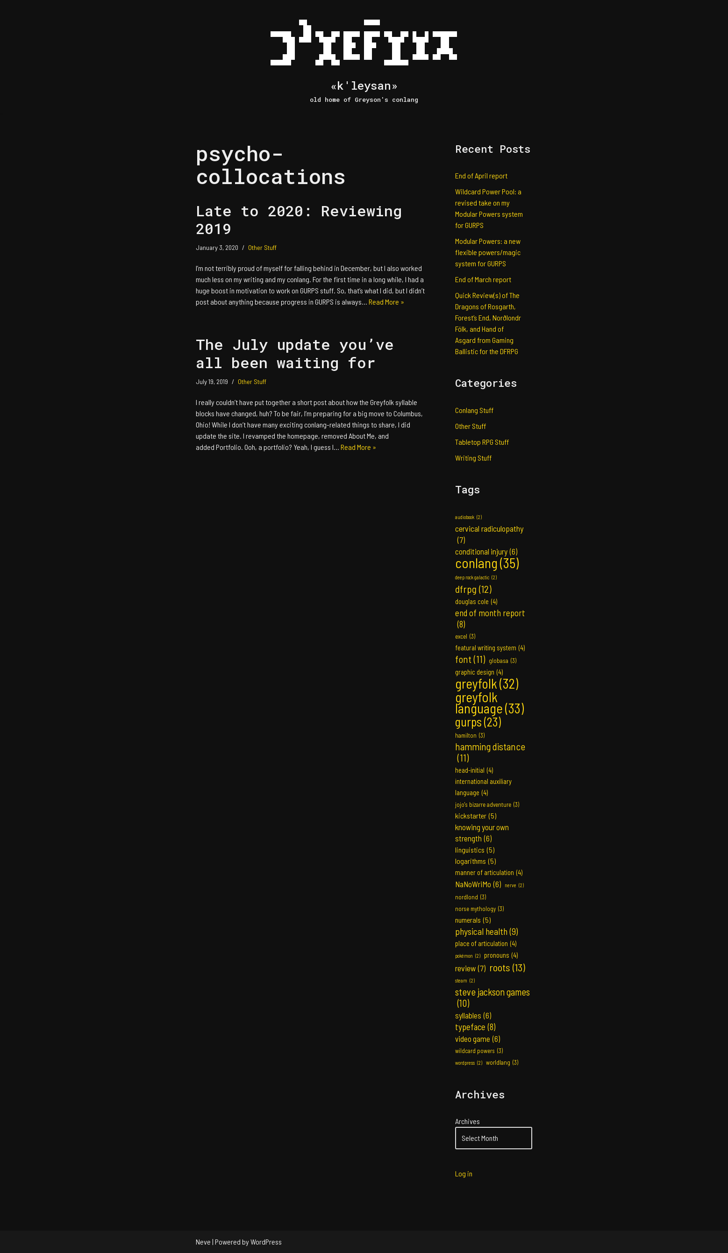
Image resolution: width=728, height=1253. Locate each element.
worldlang (502, 1062)
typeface (475, 1026)
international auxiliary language (483, 787)
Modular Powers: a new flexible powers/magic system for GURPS (488, 252)
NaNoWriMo (478, 884)
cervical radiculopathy (489, 534)
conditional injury (486, 551)
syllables (473, 1015)
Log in (463, 1173)
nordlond (470, 897)
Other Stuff (262, 247)
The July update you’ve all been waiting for (295, 353)
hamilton (470, 735)
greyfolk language (489, 702)
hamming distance (490, 752)
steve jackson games (492, 997)
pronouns (501, 955)
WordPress (266, 1241)
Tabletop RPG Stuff (482, 441)
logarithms (475, 861)
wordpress (468, 1062)
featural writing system (490, 648)
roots (507, 967)
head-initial (474, 770)
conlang (487, 563)
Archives (467, 1121)
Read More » (386, 301)
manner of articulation (488, 872)
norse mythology (479, 908)
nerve (514, 885)
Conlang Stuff (474, 410)
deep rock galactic (476, 577)
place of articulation (485, 943)
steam (465, 980)
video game (477, 1038)
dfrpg (473, 588)
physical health (486, 931)
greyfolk (486, 683)
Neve (203, 1241)
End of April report (481, 175)
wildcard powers (479, 1050)
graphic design (479, 672)
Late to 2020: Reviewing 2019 (299, 219)
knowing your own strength (482, 833)
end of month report (490, 618)
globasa (502, 660)
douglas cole (476, 601)
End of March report (483, 279)
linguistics (474, 849)
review (470, 968)
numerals (473, 920)
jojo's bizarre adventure (487, 804)
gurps (478, 721)
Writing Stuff (473, 457)
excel (465, 636)
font (470, 659)
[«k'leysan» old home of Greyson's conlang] (364, 56)
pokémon (467, 955)
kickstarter (475, 815)
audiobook (468, 517)
